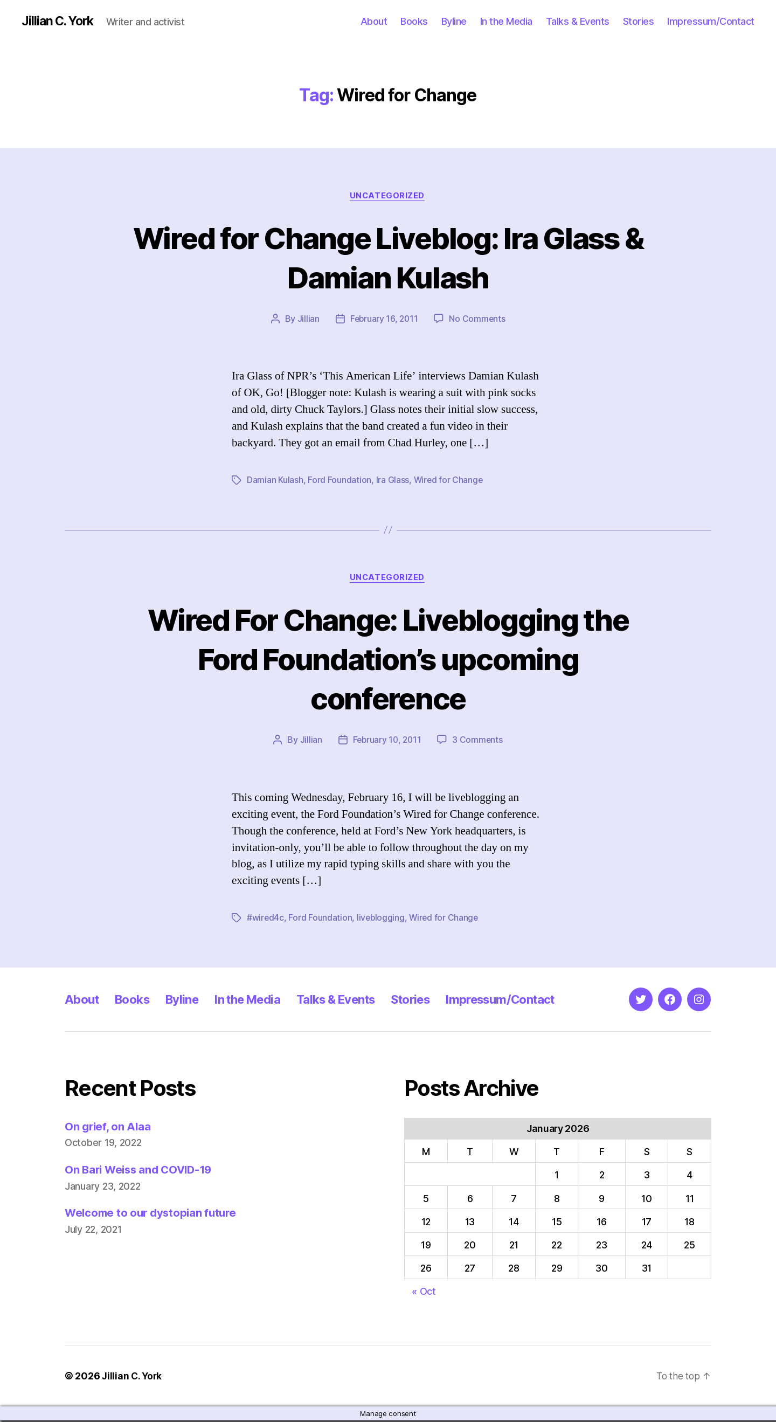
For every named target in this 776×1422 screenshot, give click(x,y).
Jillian (307, 320)
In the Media (506, 21)
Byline (454, 21)
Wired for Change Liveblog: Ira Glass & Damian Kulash (388, 257)
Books (414, 21)
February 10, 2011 (386, 741)
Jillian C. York (60, 21)
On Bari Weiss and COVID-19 (142, 1171)
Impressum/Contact (710, 21)
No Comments (478, 320)
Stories (638, 21)
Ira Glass (392, 481)
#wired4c (266, 919)
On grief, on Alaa (109, 1128)
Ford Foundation (339, 481)
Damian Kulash (275, 481)
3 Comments (478, 741)
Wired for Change (448, 481)
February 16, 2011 (383, 320)
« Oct (424, 1293)
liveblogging (381, 919)
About (374, 21)
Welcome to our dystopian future (153, 1214)
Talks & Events (577, 21)
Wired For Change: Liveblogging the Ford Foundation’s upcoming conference (388, 660)
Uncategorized (388, 197)
